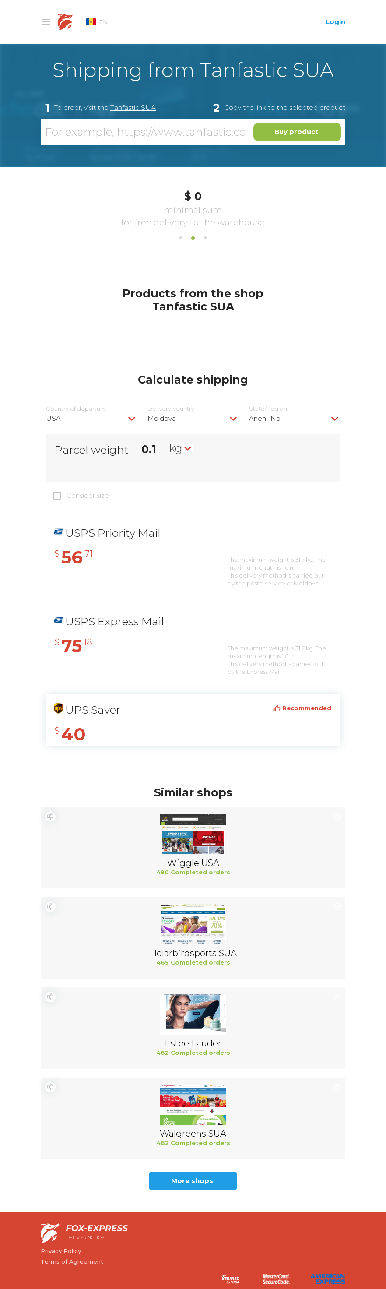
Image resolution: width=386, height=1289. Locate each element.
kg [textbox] (175, 447)
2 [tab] (193, 238)
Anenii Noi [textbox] (265, 418)
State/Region (268, 409)
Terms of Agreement (72, 1261)
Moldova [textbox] (161, 418)
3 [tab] (205, 238)
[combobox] (91, 418)
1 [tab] (181, 238)
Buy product (296, 131)
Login (335, 22)
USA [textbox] (53, 418)
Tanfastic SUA (133, 107)
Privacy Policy (61, 1250)
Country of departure (76, 409)
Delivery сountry (170, 409)
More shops (192, 1180)
